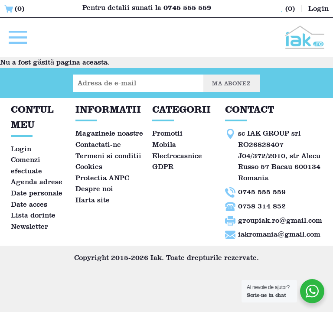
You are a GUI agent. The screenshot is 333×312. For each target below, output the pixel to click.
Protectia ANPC (102, 178)
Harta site (92, 200)
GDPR (162, 166)
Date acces (29, 204)
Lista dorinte (33, 215)
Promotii (167, 133)
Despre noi (94, 189)
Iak (156, 258)
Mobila (164, 144)
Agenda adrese (36, 182)
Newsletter (29, 226)
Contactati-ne (98, 144)
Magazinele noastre (109, 133)
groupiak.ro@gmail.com (280, 220)
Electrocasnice (177, 156)
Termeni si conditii (108, 156)
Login (21, 149)
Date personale (36, 193)
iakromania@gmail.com (279, 234)
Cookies (88, 166)
